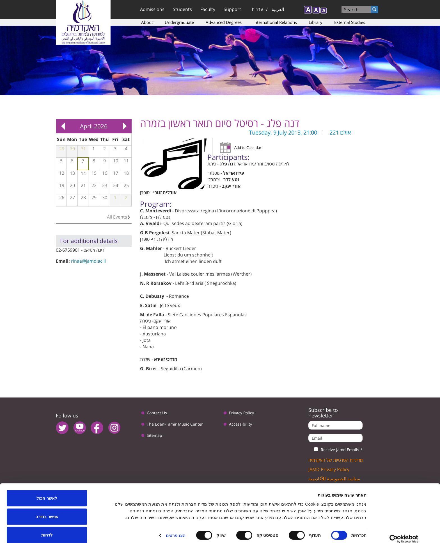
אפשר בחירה (46, 509)
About (147, 22)
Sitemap (154, 435)
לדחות (47, 528)
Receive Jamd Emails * (335, 450)
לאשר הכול (46, 491)
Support (232, 9)
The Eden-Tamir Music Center (175, 424)
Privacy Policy (241, 412)
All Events (117, 217)
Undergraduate (179, 22)
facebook (97, 427)
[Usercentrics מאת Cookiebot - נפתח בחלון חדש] (403, 532)
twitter (62, 427)
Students (182, 9)
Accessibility (240, 424)
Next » (124, 126)
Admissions (152, 9)
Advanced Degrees (224, 22)
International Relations (275, 22)
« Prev (62, 126)
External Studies (349, 22)
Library (315, 22)
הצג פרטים (175, 528)
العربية (278, 9)
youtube (79, 427)
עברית (257, 9)
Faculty (207, 9)
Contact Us (157, 412)
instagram (114, 427)
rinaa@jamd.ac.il (88, 261)
